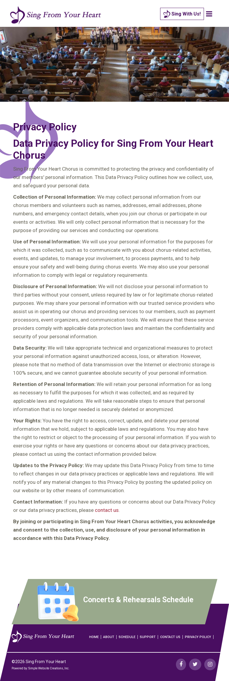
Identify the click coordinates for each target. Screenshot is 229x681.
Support (148, 637)
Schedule (127, 637)
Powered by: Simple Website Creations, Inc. (40, 668)
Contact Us (170, 637)
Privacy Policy (198, 637)
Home (94, 637)
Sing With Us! (182, 14)
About (108, 637)
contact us (107, 510)
